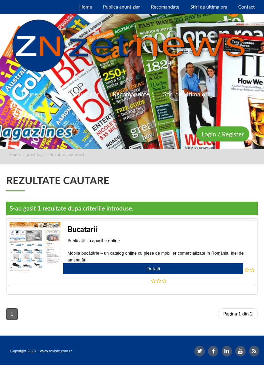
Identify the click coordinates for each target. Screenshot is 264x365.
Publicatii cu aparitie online (94, 240)
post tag (35, 154)
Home (15, 154)
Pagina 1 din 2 (238, 313)
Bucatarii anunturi (66, 154)
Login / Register (223, 134)
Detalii (153, 268)
